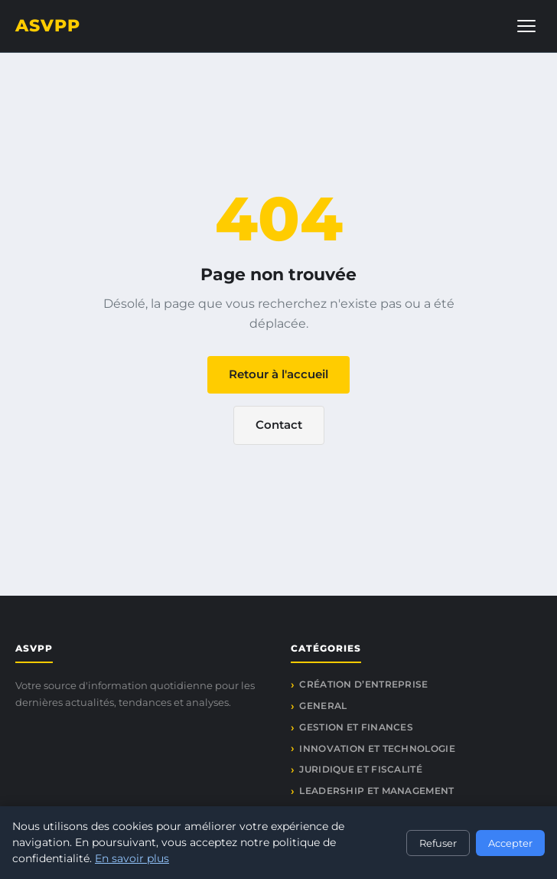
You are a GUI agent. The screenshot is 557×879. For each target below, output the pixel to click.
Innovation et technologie (377, 748)
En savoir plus (132, 858)
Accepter (510, 843)
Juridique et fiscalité (360, 769)
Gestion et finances (356, 727)
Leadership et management (376, 790)
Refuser (438, 843)
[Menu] (526, 26)
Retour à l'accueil (278, 374)
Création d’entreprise (363, 684)
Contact (279, 424)
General (323, 705)
